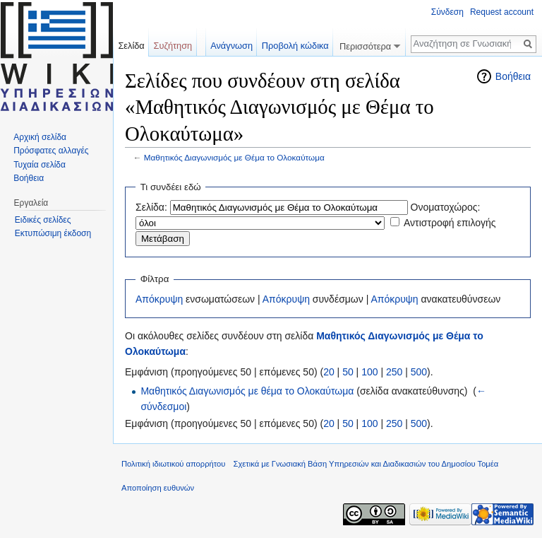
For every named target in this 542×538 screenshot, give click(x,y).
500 (419, 372)
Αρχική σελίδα (39, 137)
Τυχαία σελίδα (39, 165)
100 (369, 372)
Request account (502, 12)
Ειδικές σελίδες (43, 220)
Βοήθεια (513, 76)
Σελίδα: (151, 207)
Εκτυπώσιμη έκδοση (53, 233)
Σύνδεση (447, 12)
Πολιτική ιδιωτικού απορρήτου (173, 464)
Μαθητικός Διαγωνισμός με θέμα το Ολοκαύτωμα (247, 391)
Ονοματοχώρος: (446, 207)
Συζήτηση (173, 45)
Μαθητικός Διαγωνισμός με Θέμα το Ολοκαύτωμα (234, 157)
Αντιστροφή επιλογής (450, 222)
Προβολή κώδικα (295, 45)
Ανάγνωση (231, 45)
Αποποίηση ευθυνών (157, 488)
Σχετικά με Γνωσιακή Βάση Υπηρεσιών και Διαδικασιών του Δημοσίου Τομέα (366, 464)
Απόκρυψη (159, 299)
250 (394, 372)
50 (348, 372)
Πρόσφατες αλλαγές (50, 151)
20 (329, 372)
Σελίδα (131, 45)
